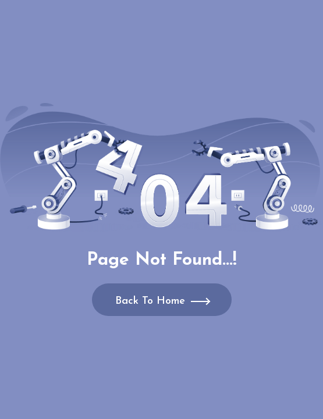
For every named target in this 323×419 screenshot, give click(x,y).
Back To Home (150, 301)
